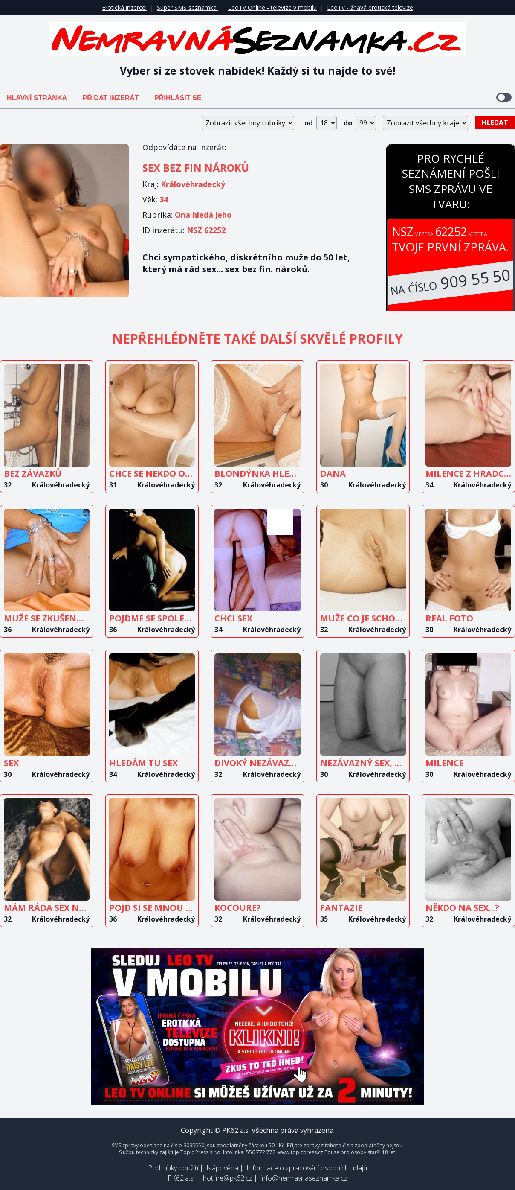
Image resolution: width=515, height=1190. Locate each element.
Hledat (495, 122)
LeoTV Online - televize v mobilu (272, 7)
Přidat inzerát (110, 98)
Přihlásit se (177, 98)
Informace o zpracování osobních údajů (306, 1167)
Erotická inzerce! (124, 7)
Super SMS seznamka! (187, 7)
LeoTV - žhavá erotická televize (370, 7)
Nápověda (222, 1167)
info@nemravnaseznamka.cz (303, 1178)
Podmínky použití (173, 1167)
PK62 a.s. (181, 1178)
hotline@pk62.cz (227, 1178)
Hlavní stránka (37, 98)
